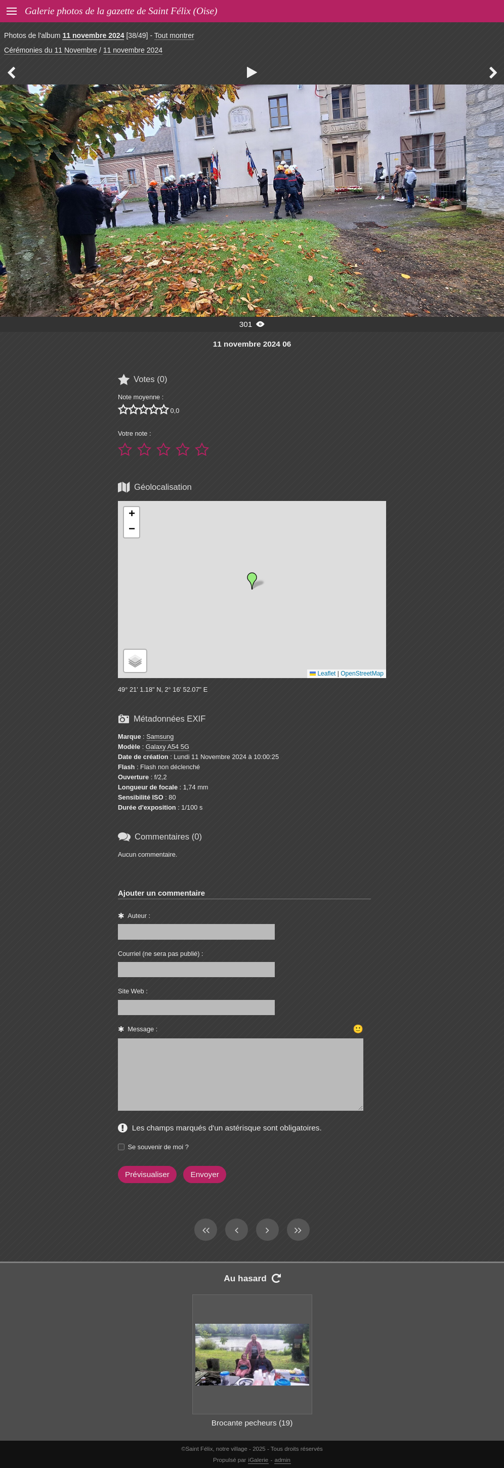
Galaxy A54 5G (167, 746)
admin (282, 1460)
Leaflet (322, 673)
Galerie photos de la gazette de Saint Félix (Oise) (121, 11)
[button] (252, 581)
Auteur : (139, 915)
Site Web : (133, 991)
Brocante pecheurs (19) (252, 1422)
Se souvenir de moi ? (158, 1147)
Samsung (160, 736)
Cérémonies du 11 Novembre (50, 50)
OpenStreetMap (362, 673)
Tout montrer (174, 35)
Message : (142, 1029)
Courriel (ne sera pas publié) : (160, 953)
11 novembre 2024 (93, 35)
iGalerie (258, 1460)
